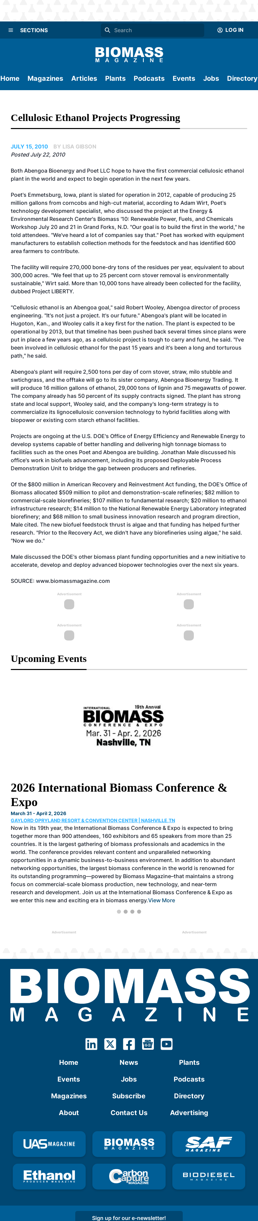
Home (9, 78)
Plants (115, 78)
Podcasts (149, 78)
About (69, 1113)
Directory (242, 78)
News (129, 1062)
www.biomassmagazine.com (73, 580)
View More (161, 900)
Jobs (211, 78)
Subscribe (128, 1096)
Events (184, 78)
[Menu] (10, 30)
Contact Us (129, 1113)
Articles (84, 78)
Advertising (189, 1113)
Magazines (45, 78)
